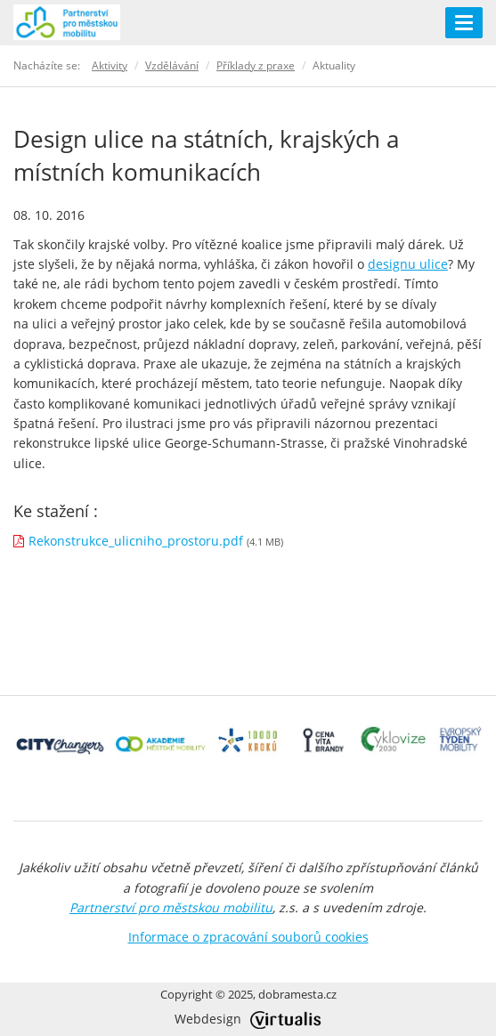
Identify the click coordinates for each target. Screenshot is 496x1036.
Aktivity (109, 65)
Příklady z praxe (255, 65)
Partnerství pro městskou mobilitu (170, 907)
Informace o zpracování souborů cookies (248, 936)
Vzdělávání (172, 65)
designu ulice (408, 263)
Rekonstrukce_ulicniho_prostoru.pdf (135, 540)
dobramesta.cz (297, 994)
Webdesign (248, 1018)
